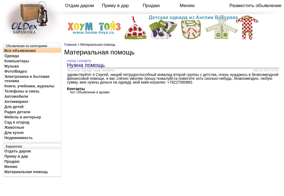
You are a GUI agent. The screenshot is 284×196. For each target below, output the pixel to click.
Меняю (187, 5)
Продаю (151, 5)
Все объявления (20, 50)
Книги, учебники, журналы (29, 86)
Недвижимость (18, 138)
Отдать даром (17, 151)
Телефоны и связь (22, 91)
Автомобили (16, 96)
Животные (14, 127)
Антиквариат (16, 101)
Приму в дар (115, 5)
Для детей (14, 107)
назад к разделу (79, 61)
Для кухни (14, 132)
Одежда (11, 56)
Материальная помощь (26, 172)
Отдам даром (79, 5)
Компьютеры (16, 61)
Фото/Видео (15, 71)
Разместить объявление (256, 5)
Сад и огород (16, 122)
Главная (70, 45)
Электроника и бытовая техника (27, 78)
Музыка (11, 66)
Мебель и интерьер (22, 117)
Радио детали (17, 112)
